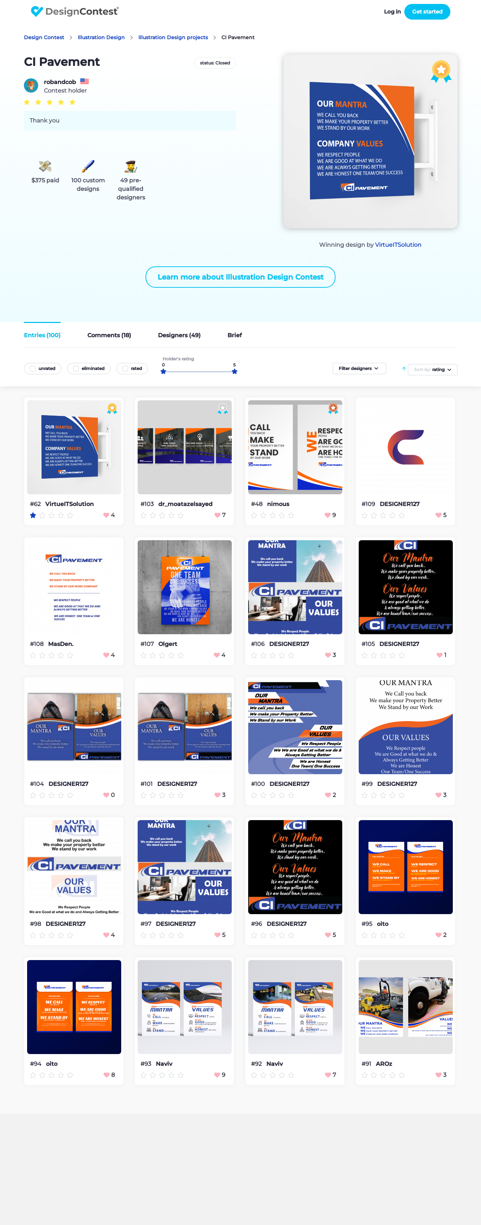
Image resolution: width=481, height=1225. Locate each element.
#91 (367, 1063)
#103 (147, 504)
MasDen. (60, 644)
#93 (146, 1063)
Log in (392, 11)
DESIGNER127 (400, 504)
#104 (37, 784)
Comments (109, 335)
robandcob (60, 82)
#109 (369, 504)
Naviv (164, 1064)
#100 (258, 784)
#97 (146, 924)
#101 (147, 784)
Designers (179, 335)
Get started (427, 11)
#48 (257, 504)
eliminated (93, 368)
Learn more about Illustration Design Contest (240, 277)
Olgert (167, 644)
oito (382, 924)
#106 (258, 644)
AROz (384, 1064)
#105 (369, 644)
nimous (278, 504)
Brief (234, 335)
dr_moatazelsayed (185, 504)
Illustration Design (101, 37)
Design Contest (44, 37)
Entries (42, 335)
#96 (257, 924)
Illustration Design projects (173, 37)
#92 (257, 1063)
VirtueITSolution (398, 244)
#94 (36, 1063)
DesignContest (75, 11)
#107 (147, 644)
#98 (36, 924)
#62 (36, 504)
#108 (37, 644)
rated (136, 368)
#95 (368, 924)
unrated (47, 368)
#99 (368, 784)
